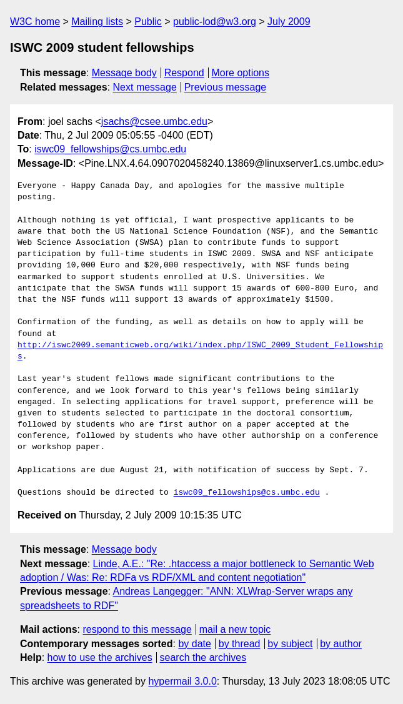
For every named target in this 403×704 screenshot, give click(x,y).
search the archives (203, 657)
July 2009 (289, 21)
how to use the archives (99, 657)
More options (241, 72)
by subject (289, 643)
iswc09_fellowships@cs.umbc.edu (110, 149)
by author (341, 643)
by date (194, 643)
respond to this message (136, 629)
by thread (240, 643)
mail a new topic (235, 629)
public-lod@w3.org (214, 21)
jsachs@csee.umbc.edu (154, 121)
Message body (124, 72)
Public (148, 21)
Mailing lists (97, 21)
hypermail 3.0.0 (182, 681)
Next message (145, 87)
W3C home (35, 21)
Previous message (225, 87)
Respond (184, 72)
